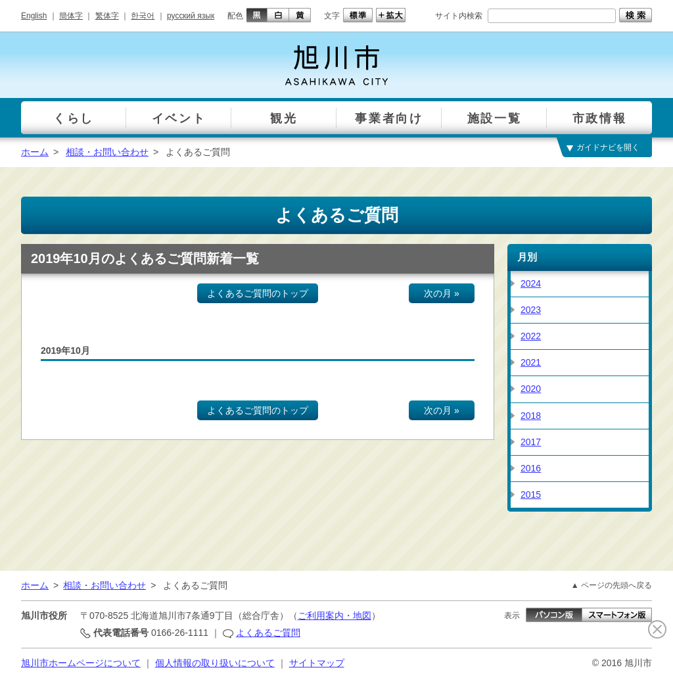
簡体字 (71, 15)
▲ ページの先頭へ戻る (611, 585)
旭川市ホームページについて (81, 663)
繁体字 (107, 15)
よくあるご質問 (268, 632)
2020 (531, 388)
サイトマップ (316, 663)
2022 (531, 336)
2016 (531, 468)
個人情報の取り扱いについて (215, 663)
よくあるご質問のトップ (257, 293)
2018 (531, 415)
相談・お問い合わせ (107, 152)
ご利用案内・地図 (334, 615)
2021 (531, 362)
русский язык (190, 15)
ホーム (35, 152)
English (34, 15)
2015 (531, 494)
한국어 (142, 15)
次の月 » (441, 293)
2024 (531, 283)
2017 (531, 442)
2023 (531, 309)
